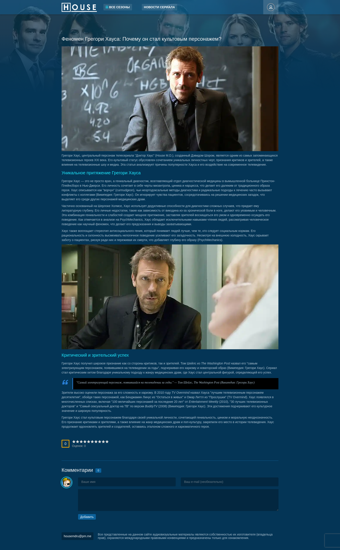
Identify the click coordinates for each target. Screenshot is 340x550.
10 (107, 441)
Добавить (87, 517)
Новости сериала (159, 7)
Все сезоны (118, 7)
